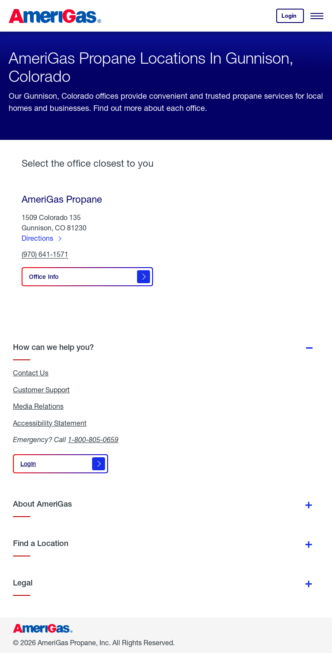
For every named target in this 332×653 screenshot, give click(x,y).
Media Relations (38, 406)
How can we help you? (53, 347)
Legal (22, 582)
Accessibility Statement (49, 423)
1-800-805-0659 (93, 439)
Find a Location (40, 543)
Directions (37, 238)
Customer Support (41, 390)
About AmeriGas (42, 503)
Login (292, 17)
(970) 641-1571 (45, 254)
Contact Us (30, 373)
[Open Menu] (316, 16)
